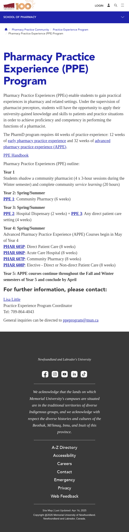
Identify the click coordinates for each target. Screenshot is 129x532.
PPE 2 (8, 213)
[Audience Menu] (109, 5)
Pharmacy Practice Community (30, 29)
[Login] (99, 6)
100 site (26, 5)
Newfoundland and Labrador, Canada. (64, 518)
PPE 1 (8, 199)
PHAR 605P (14, 246)
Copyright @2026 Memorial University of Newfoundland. (64, 515)
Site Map (48, 510)
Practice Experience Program (70, 29)
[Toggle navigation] (123, 6)
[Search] (116, 5)
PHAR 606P (14, 253)
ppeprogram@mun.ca (80, 320)
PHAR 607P (14, 259)
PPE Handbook (16, 155)
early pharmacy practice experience (37, 140)
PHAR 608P (14, 265)
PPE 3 (76, 213)
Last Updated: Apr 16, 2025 (70, 510)
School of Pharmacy (19, 17)
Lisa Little (11, 299)
